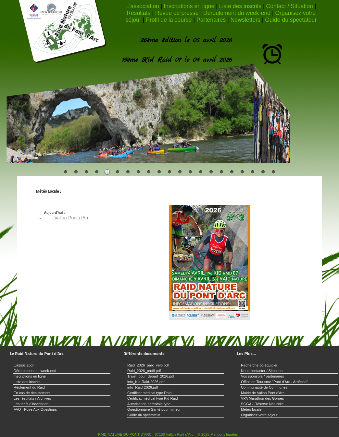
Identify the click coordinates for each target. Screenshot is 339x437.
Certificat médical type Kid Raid (152, 398)
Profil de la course (169, 20)
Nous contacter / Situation (261, 371)
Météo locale (251, 409)
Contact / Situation (289, 6)
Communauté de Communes (264, 387)
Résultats (139, 13)
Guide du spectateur (291, 20)
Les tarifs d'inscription (31, 404)
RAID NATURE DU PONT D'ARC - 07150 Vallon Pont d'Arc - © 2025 (153, 434)
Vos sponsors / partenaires (262, 376)
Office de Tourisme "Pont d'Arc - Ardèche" (274, 382)
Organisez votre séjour (259, 415)
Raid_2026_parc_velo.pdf (148, 365)
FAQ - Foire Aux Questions (35, 409)
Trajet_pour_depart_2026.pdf (150, 376)
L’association (142, 6)
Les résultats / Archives (32, 398)
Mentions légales (224, 434)
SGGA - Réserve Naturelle (262, 404)
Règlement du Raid (29, 387)
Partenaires (211, 20)
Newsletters (245, 20)
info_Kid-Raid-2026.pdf (145, 382)
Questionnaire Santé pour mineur (154, 409)
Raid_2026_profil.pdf (144, 371)
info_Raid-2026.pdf (142, 387)
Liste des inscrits (240, 6)
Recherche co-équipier (259, 365)
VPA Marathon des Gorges (262, 398)
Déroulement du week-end (236, 13)
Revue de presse (176, 13)
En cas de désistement (32, 393)
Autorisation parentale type (148, 404)
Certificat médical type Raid (149, 393)
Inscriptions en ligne (189, 6)
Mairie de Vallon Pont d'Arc (262, 393)
